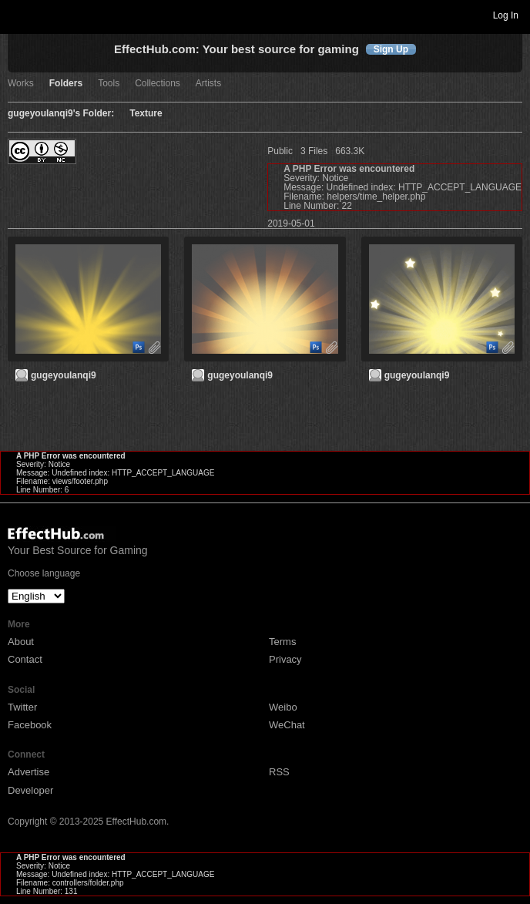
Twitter (22, 707)
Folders (65, 84)
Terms (282, 641)
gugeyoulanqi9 (63, 375)
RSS (279, 772)
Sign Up (391, 49)
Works (21, 84)
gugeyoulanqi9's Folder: (61, 114)
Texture (145, 114)
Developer (30, 790)
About (21, 641)
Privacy (285, 659)
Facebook (30, 725)
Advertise (28, 772)
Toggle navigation (18, 14)
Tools (108, 84)
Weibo (283, 707)
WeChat (287, 725)
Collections (157, 84)
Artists (208, 84)
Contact (25, 659)
